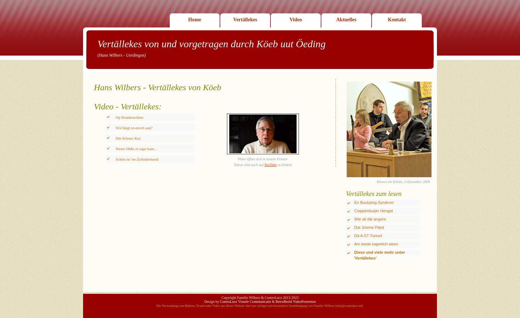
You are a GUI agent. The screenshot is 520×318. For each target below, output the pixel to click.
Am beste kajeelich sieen (376, 244)
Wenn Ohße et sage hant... (136, 149)
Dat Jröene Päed (369, 227)
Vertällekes (245, 19)
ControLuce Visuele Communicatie (245, 302)
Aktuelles (346, 19)
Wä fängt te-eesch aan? (134, 128)
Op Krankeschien (129, 117)
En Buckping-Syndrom (374, 202)
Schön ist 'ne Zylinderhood (137, 159)
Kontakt (397, 19)
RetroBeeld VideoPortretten (296, 302)
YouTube (270, 165)
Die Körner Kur (128, 138)
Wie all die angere (370, 219)
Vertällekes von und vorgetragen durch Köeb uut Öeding (212, 43)
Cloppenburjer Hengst (373, 211)
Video (296, 19)
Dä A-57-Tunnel (368, 236)
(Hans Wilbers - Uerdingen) (122, 55)
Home (194, 19)
